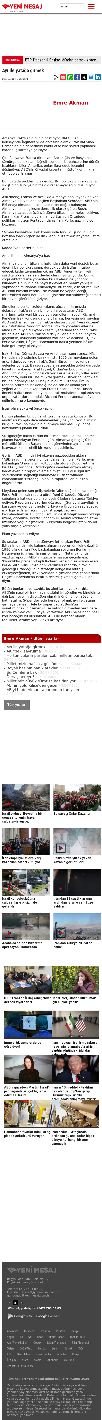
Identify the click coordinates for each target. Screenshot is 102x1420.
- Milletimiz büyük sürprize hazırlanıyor (40, 681)
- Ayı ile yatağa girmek (24, 647)
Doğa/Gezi (26, 1348)
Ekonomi (45, 1331)
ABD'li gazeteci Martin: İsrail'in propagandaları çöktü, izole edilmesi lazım (27, 1091)
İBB (9, 1354)
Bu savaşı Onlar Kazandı (71, 814)
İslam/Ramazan (56, 1343)
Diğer (81, 1348)
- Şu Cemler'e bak (20, 672)
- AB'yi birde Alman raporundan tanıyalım (42, 690)
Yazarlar (61, 1354)
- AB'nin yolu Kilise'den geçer (31, 685)
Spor (40, 1337)
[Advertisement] (51, 35)
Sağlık (10, 1337)
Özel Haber (23, 1354)
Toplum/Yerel (77, 1337)
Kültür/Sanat (56, 1337)
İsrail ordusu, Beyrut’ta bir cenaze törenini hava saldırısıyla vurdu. (22, 817)
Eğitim (55, 1348)
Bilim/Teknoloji (81, 1343)
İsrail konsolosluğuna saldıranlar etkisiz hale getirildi (19, 902)
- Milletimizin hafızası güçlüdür (32, 664)
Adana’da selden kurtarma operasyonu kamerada (22, 945)
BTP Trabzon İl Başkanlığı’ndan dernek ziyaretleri (63, 60)
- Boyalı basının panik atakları (31, 668)
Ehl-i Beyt (25, 1337)
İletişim (11, 1360)
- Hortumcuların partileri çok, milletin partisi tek (48, 655)
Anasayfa (12, 1331)
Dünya (75, 1331)
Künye (75, 1354)
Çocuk (37, 1343)
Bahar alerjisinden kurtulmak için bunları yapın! (74, 1000)
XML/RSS (69, 1360)
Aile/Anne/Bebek (17, 1343)
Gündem (29, 1331)
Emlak (69, 1348)
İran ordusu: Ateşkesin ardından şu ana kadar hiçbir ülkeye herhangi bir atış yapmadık (73, 1138)
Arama (37, 1360)
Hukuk (42, 1348)
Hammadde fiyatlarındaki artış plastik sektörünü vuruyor (27, 1134)
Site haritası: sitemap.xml (20, 1365)
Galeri (10, 1348)
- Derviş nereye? (19, 677)
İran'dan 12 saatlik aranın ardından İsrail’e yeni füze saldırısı (73, 902)
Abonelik (52, 1360)
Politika (60, 1331)
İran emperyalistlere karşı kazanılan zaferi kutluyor (22, 860)
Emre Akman (70, 103)
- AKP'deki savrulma (22, 651)
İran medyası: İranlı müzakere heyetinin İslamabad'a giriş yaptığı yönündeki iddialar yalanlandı (74, 1048)
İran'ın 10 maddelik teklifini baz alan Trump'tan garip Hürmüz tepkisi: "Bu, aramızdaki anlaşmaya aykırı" (74, 1093)
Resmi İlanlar (43, 1354)
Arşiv (25, 1360)
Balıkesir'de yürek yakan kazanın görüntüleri (72, 860)
